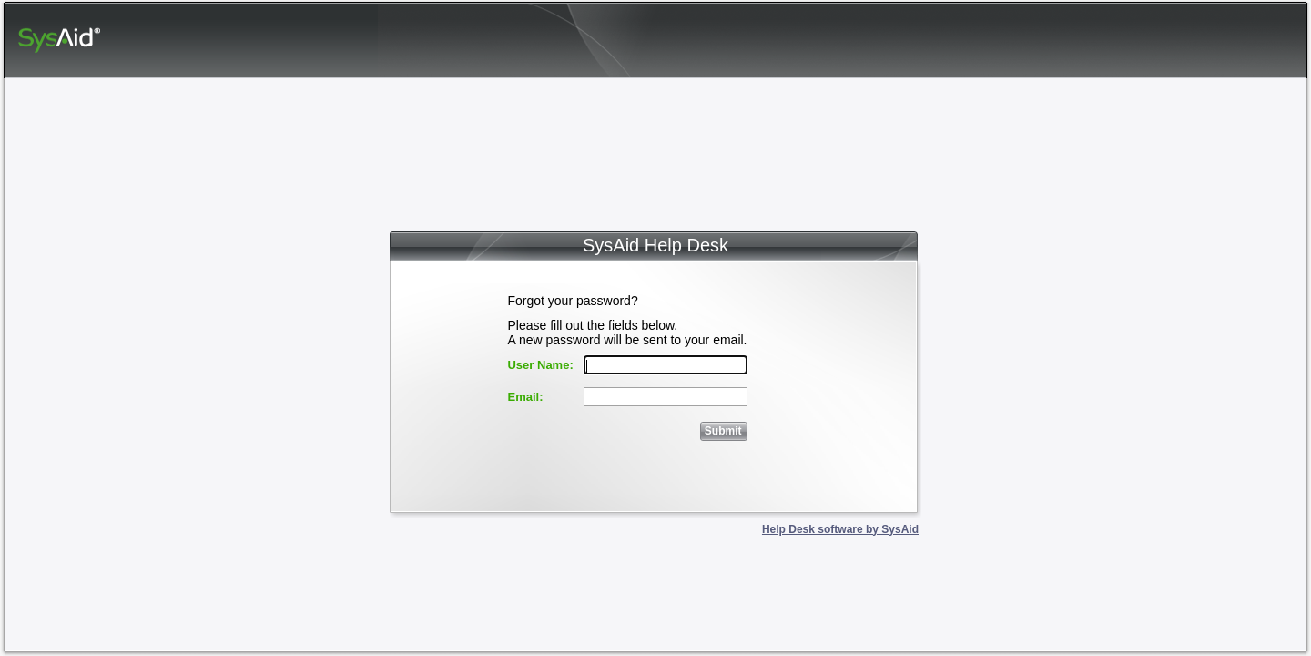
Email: (525, 397)
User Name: (540, 365)
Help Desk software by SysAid (840, 529)
